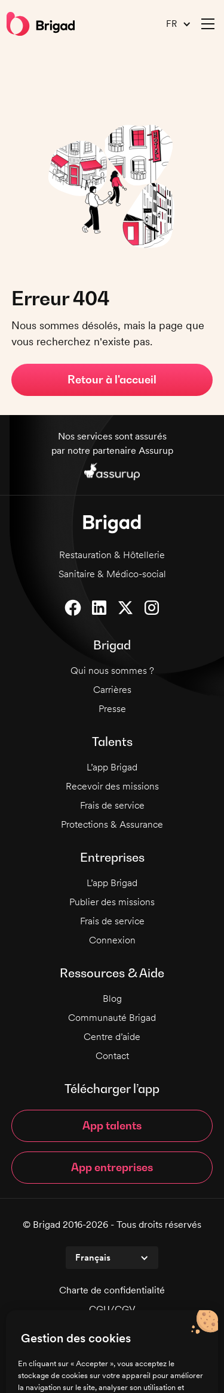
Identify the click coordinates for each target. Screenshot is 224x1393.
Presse (112, 708)
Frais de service (112, 805)
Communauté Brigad (112, 1017)
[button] (174, 24)
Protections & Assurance (112, 824)
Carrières (112, 689)
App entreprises (112, 1167)
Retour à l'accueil (112, 379)
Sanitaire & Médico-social (112, 574)
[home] (41, 24)
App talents (112, 1125)
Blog (112, 998)
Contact (112, 1055)
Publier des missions (112, 902)
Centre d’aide (112, 1036)
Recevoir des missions (112, 786)
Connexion (112, 940)
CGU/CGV (112, 1309)
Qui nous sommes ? (112, 670)
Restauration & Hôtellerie (112, 555)
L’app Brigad (112, 767)
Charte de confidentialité (112, 1290)
